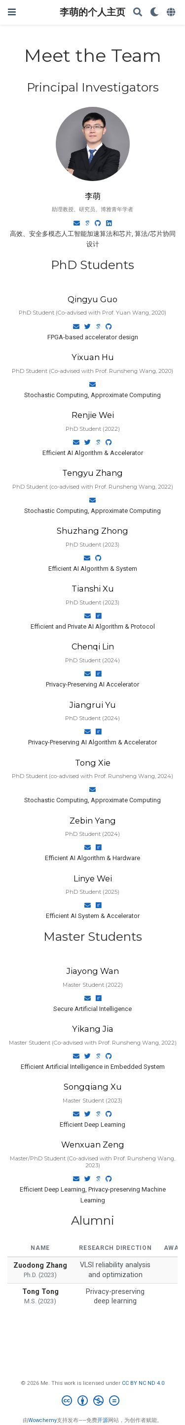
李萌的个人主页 (92, 12)
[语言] (172, 12)
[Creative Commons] (92, 1402)
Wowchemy (42, 1420)
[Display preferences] (154, 12)
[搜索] (137, 12)
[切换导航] (12, 12)
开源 (102, 1420)
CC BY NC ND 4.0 (143, 1383)
